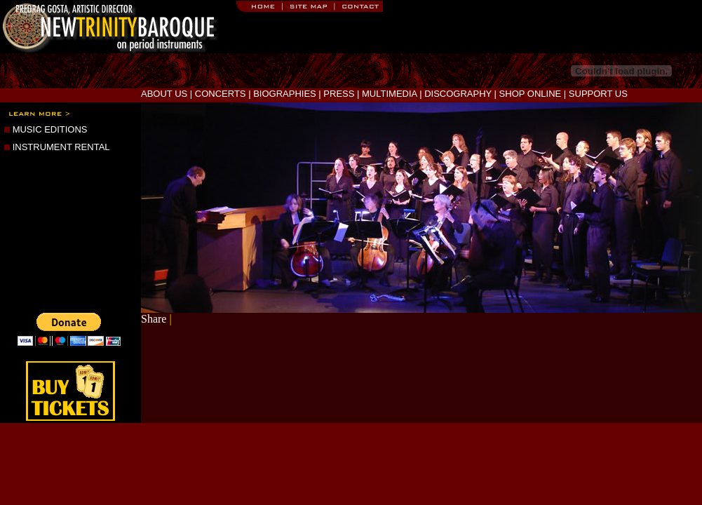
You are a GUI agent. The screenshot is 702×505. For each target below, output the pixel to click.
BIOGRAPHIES (284, 93)
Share (153, 319)
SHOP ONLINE (530, 93)
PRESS (338, 93)
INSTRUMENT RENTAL (61, 147)
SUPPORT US (598, 93)
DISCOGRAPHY (458, 93)
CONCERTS (220, 93)
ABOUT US (164, 93)
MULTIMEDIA (389, 93)
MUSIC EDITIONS (50, 129)
